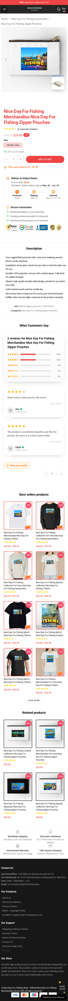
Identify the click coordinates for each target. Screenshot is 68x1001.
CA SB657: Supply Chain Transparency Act (22, 915)
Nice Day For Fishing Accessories (29, 18)
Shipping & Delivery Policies (15, 929)
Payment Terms (9, 933)
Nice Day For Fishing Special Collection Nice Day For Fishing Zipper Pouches (49, 806)
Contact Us (7, 942)
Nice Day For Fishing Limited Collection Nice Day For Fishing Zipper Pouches (17, 753)
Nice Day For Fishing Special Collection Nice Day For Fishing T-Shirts (49, 585)
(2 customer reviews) (27, 129)
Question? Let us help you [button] (53, 997)
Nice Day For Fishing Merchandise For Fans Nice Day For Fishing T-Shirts (49, 682)
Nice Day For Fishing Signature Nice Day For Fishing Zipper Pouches (15, 806)
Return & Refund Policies (14, 937)
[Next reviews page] (61, 473)
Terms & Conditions (11, 902)
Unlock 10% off (62, 988)
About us (6, 898)
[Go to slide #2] (42, 98)
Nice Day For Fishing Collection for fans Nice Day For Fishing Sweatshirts (49, 535)
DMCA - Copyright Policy (13, 910)
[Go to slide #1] (26, 98)
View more (34, 700)
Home (4, 18)
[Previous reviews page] (46, 473)
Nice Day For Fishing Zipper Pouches (21, 23)
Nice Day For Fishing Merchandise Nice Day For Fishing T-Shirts (16, 535)
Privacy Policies (9, 906)
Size (6, 140)
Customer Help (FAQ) (12, 946)
